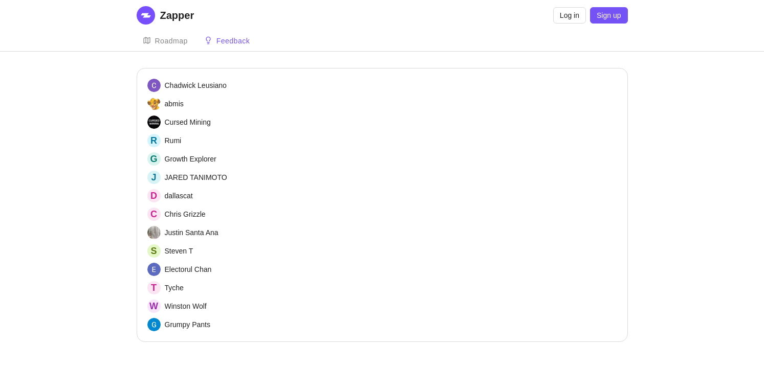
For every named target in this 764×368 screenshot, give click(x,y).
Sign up (609, 15)
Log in (569, 15)
